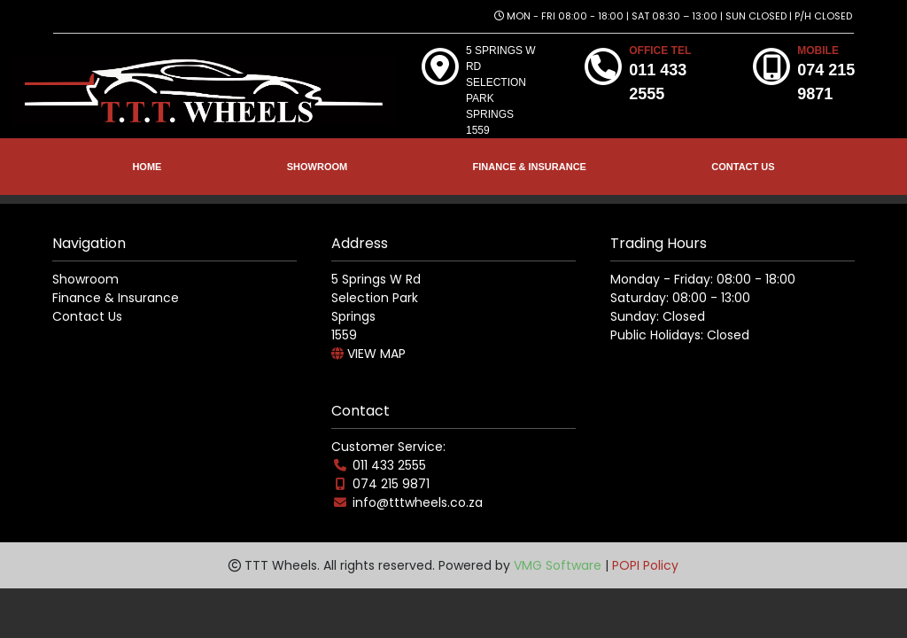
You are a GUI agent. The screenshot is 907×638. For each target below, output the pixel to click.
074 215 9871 (391, 484)
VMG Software (557, 565)
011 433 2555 (389, 465)
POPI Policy (645, 565)
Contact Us (87, 316)
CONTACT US (742, 166)
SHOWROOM (317, 166)
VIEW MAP (368, 353)
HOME (146, 166)
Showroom (85, 279)
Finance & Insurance (115, 298)
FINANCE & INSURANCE (529, 166)
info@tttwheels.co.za (418, 502)
